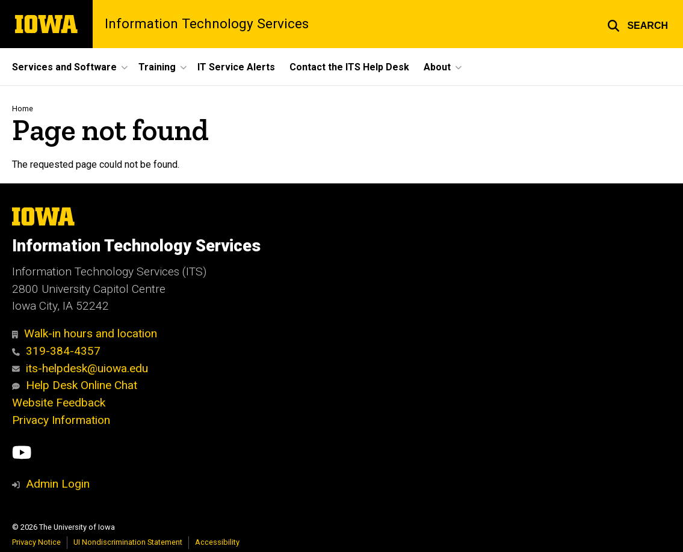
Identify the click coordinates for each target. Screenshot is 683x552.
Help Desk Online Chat (74, 385)
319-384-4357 (56, 351)
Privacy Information (61, 420)
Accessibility (217, 542)
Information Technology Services (207, 24)
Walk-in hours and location (84, 333)
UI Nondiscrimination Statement (127, 542)
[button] (637, 24)
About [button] (437, 67)
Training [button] (157, 67)
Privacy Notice (36, 542)
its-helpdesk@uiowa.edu (80, 368)
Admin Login (58, 484)
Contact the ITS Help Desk (349, 67)
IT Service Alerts (236, 67)
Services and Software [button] (64, 67)
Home (22, 108)
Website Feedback (58, 402)
